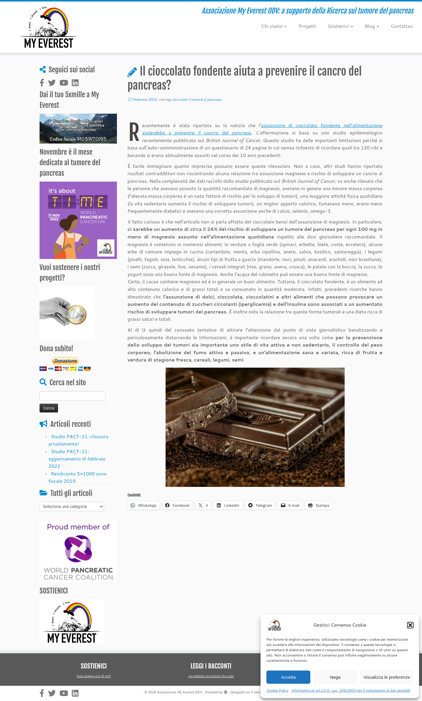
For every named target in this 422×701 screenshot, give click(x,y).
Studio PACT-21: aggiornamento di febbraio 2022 (77, 458)
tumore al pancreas (206, 99)
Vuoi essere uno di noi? (93, 676)
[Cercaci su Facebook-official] (44, 83)
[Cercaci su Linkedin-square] (77, 83)
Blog (372, 26)
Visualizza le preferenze (386, 677)
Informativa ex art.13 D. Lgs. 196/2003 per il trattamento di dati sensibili (350, 690)
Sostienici (340, 26)
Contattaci (402, 26)
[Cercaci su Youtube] (65, 83)
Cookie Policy (277, 690)
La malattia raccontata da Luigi (211, 676)
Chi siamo (274, 26)
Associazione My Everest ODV (179, 692)
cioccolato (180, 99)
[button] (410, 625)
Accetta (288, 677)
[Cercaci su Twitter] (53, 83)
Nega (335, 677)
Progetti (307, 26)
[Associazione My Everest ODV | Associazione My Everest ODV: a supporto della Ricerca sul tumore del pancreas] (48, 27)
